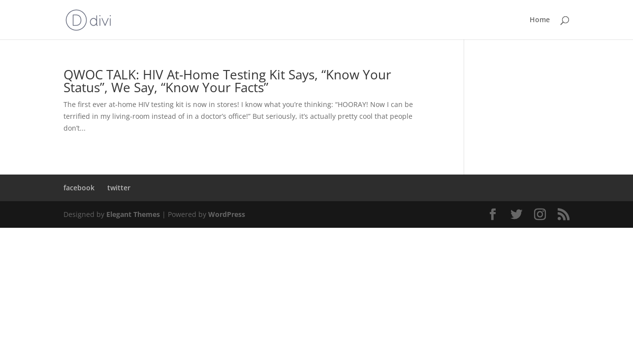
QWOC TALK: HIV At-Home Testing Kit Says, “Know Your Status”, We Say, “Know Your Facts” (227, 81)
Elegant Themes (133, 214)
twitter (118, 187)
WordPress (226, 214)
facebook (79, 187)
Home (540, 20)
